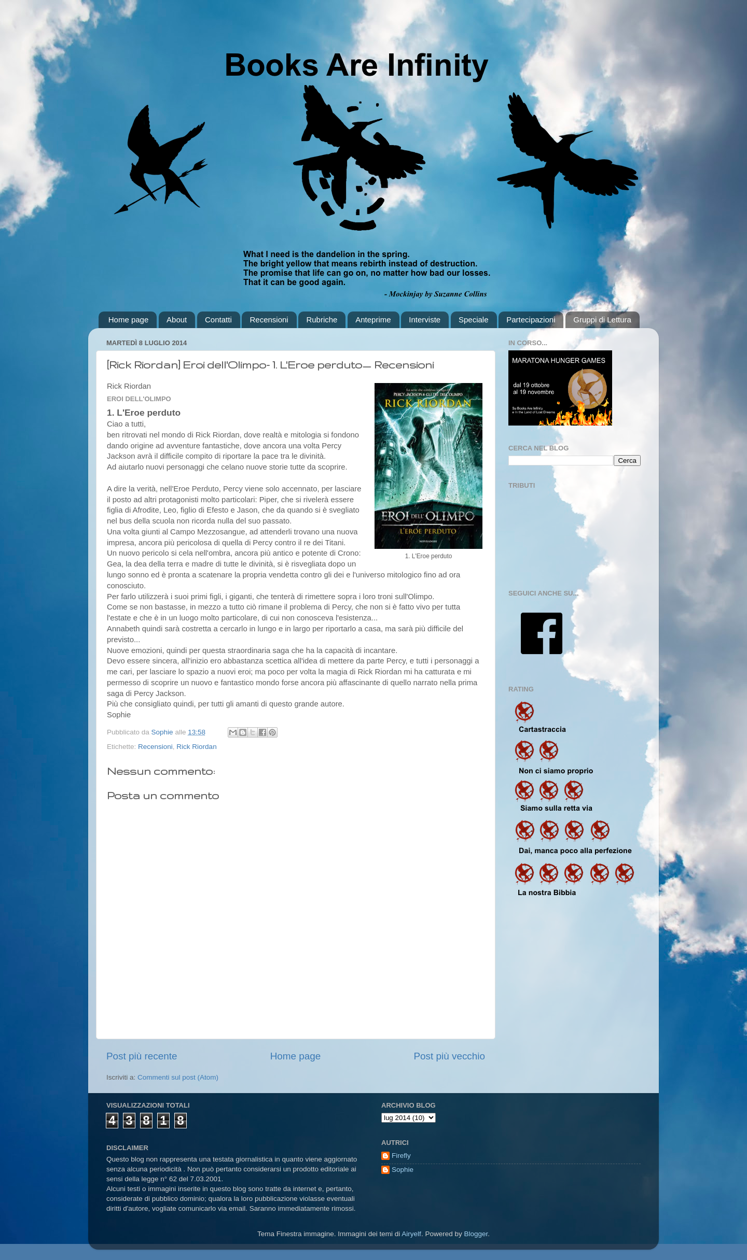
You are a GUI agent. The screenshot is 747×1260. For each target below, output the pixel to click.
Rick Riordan (196, 747)
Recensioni (269, 319)
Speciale (474, 319)
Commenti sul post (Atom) (177, 1077)
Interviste (424, 319)
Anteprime (373, 319)
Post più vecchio (449, 1056)
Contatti (218, 319)
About (177, 319)
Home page (128, 319)
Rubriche (321, 319)
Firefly (401, 1155)
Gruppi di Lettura (602, 319)
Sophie (402, 1169)
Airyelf (411, 1234)
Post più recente (141, 1056)
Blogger (476, 1234)
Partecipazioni (530, 319)
